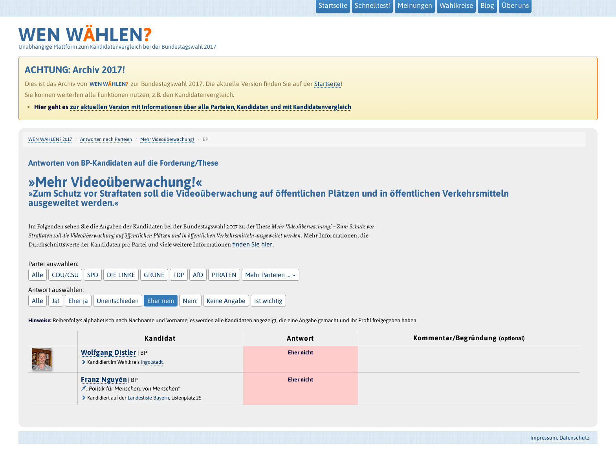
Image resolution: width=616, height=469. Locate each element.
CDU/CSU (65, 274)
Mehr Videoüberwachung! (167, 139)
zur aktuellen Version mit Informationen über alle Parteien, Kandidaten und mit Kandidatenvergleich (210, 106)
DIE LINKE (121, 274)
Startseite (327, 83)
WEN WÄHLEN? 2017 (50, 139)
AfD (198, 274)
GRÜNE (154, 274)
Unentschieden (118, 300)
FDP (178, 274)
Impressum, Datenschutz (560, 437)
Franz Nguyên (104, 379)
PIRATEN (224, 274)
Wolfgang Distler (108, 352)
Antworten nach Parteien (106, 139)
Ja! (56, 300)
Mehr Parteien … (270, 274)
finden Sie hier (252, 244)
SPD (92, 274)
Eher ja (78, 300)
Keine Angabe (226, 300)
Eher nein (160, 300)
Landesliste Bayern (148, 398)
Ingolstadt (152, 362)
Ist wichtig (268, 300)
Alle (37, 274)
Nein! (190, 300)
